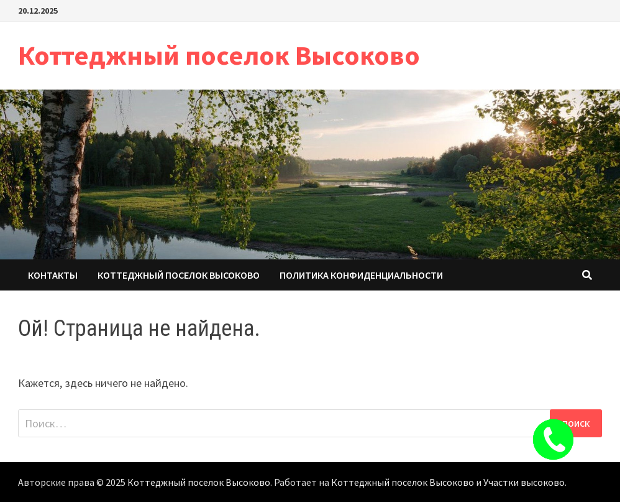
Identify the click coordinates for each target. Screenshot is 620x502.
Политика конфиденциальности (361, 275)
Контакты (53, 275)
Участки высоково (524, 482)
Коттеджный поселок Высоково (219, 55)
